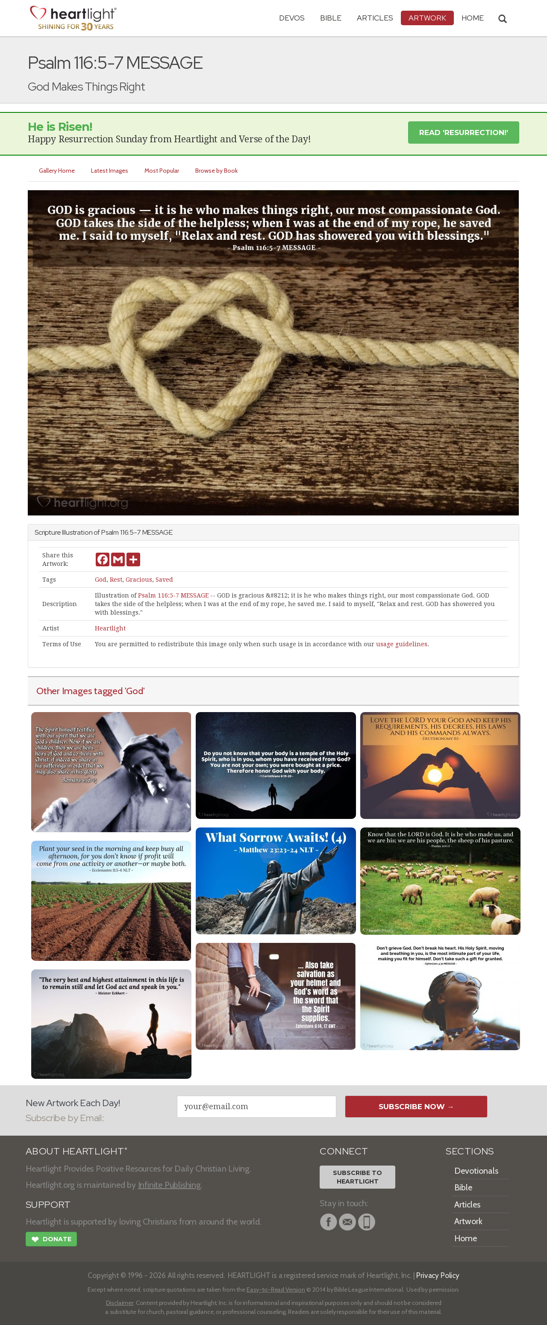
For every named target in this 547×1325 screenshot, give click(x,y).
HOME (473, 18)
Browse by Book (216, 170)
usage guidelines (401, 644)
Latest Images (109, 170)
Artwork (427, 18)
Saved (164, 579)
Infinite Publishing (169, 1185)
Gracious (139, 579)
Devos (292, 18)
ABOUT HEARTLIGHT (76, 1151)
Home (465, 1238)
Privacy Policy (437, 1275)
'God (134, 691)
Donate (51, 1240)
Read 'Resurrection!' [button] (463, 132)
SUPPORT (48, 1204)
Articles (375, 18)
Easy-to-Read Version (276, 1289)
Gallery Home (57, 170)
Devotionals (476, 1171)
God (100, 579)
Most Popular (161, 170)
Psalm (110, 532)
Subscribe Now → (416, 1106)
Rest (116, 579)
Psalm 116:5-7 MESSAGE (173, 595)
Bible (330, 18)
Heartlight (110, 628)
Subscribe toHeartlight (357, 1177)
